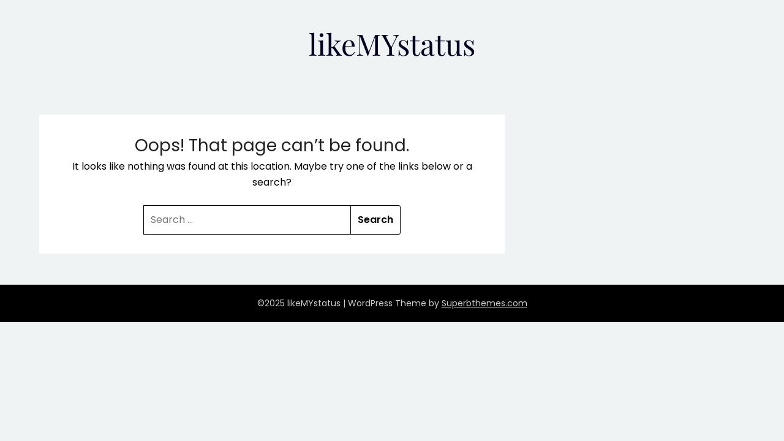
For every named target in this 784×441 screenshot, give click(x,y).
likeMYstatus (392, 43)
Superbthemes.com (484, 303)
